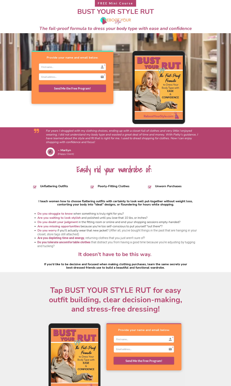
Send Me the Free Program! (72, 88)
